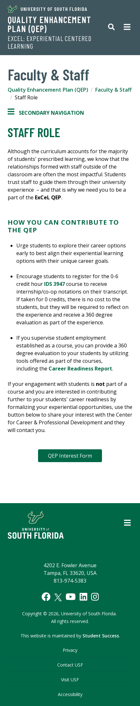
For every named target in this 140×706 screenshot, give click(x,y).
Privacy (70, 650)
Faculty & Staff (113, 89)
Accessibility (70, 694)
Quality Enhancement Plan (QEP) (49, 24)
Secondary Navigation (46, 113)
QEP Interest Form (70, 455)
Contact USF (70, 665)
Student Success (100, 636)
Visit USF (70, 680)
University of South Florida (47, 9)
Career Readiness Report (80, 368)
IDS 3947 (54, 283)
